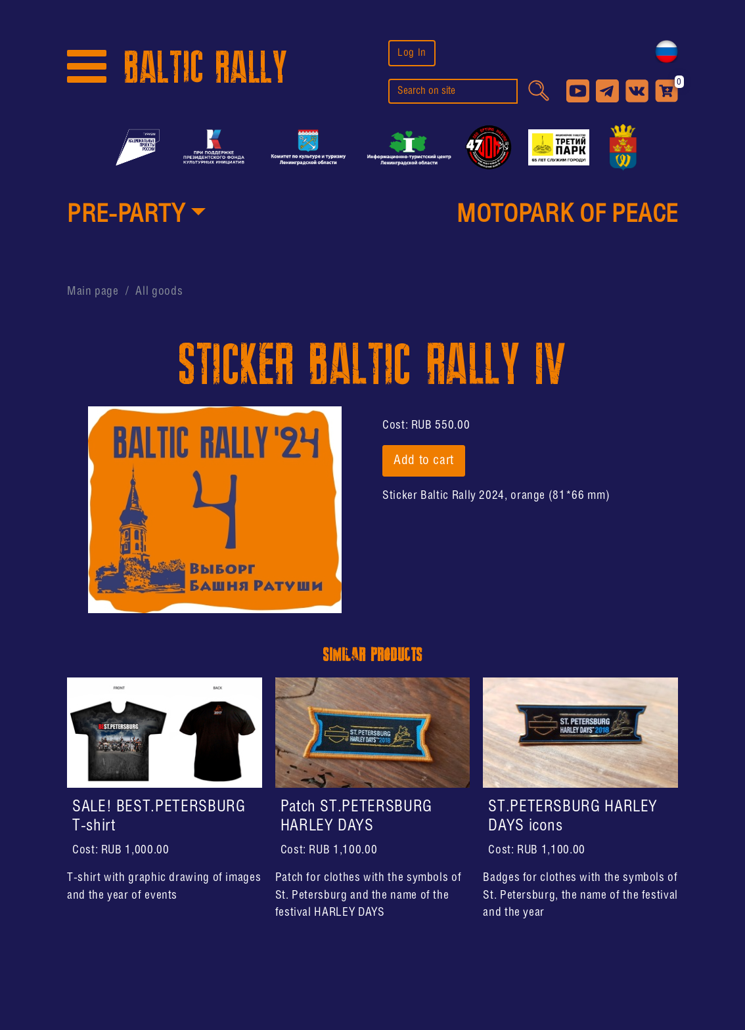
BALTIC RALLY (206, 68)
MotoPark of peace (567, 215)
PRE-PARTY (126, 215)
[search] (453, 91)
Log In (411, 53)
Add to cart (424, 461)
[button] (136, 216)
